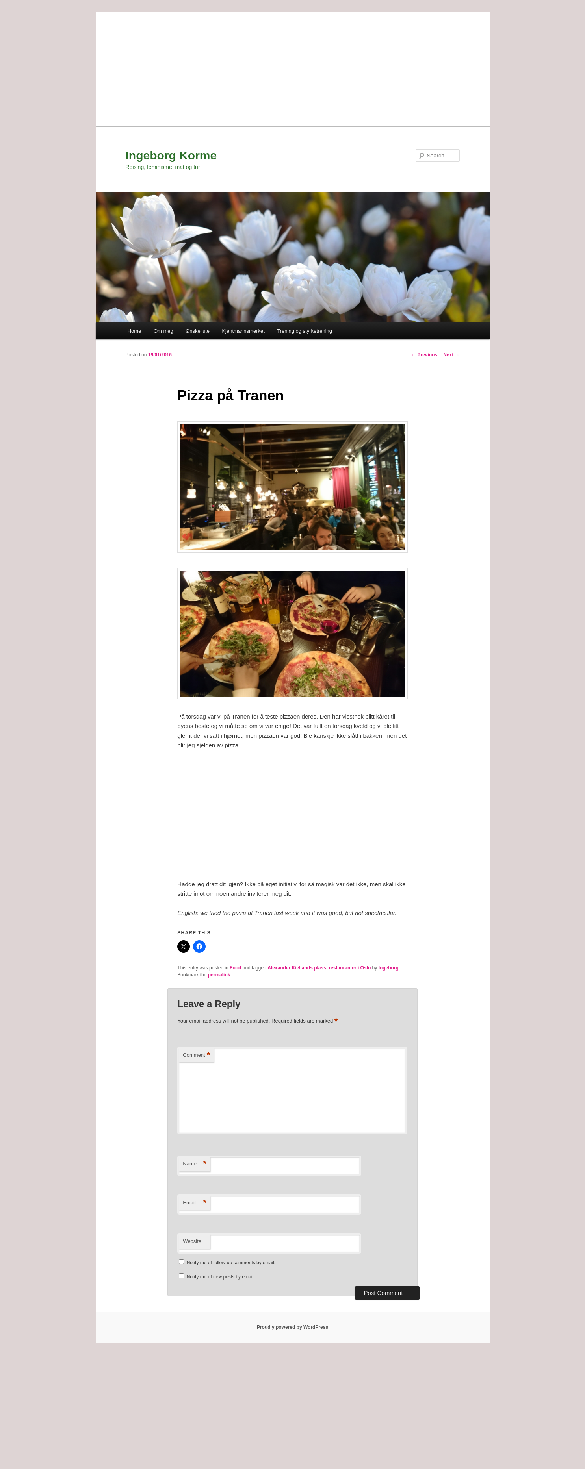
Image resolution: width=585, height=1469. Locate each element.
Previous (424, 355)
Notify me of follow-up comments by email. (231, 1262)
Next (451, 355)
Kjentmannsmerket (243, 331)
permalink (219, 975)
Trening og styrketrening (304, 331)
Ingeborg (389, 968)
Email (194, 1203)
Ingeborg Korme (171, 155)
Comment (196, 1055)
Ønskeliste (198, 331)
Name (194, 1164)
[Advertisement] (293, 67)
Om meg (163, 331)
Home (134, 331)
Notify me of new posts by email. (221, 1277)
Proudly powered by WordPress (292, 1327)
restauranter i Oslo (350, 968)
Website (192, 1241)
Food (235, 968)
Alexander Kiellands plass (296, 968)
